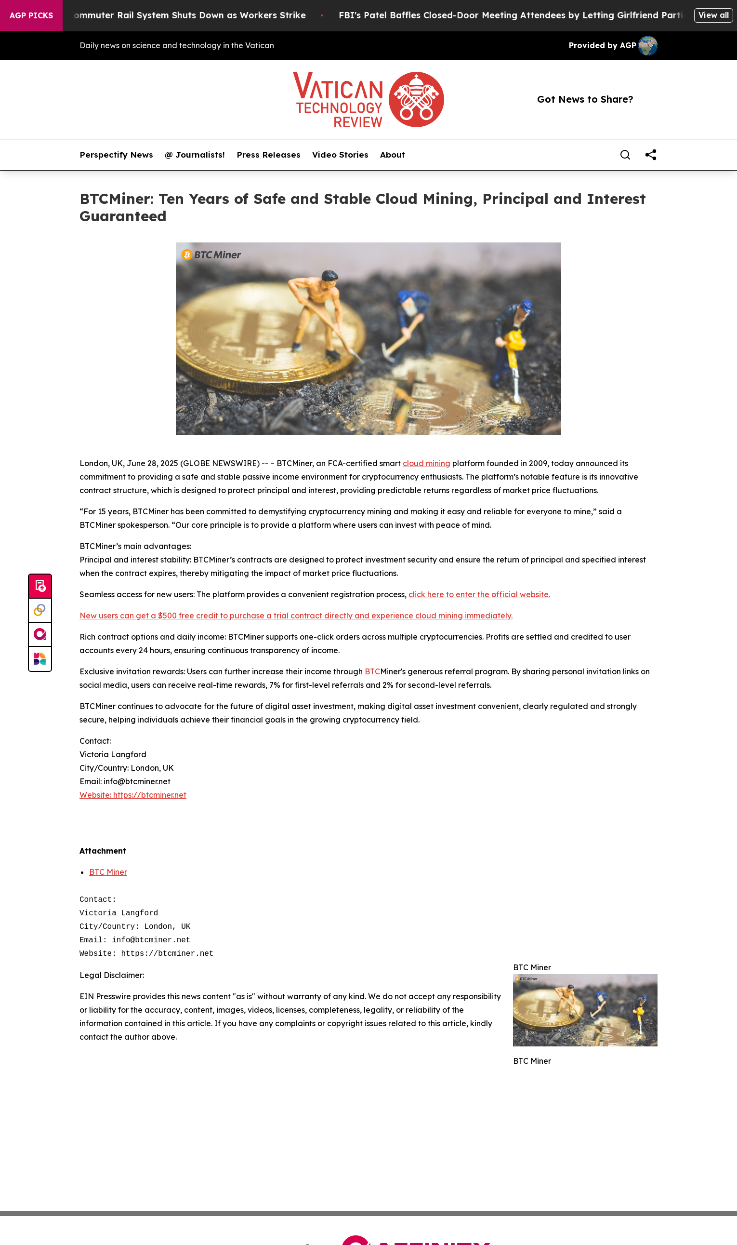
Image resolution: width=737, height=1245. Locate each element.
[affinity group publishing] (40, 635)
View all (713, 15)
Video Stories (340, 155)
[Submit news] (40, 587)
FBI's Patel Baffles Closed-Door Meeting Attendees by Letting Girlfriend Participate (534, 15)
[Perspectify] (40, 611)
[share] (651, 154)
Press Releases (269, 155)
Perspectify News (116, 155)
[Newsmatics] (40, 659)
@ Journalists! (195, 155)
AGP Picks (31, 15)
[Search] (625, 155)
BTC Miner (108, 872)
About (392, 155)
